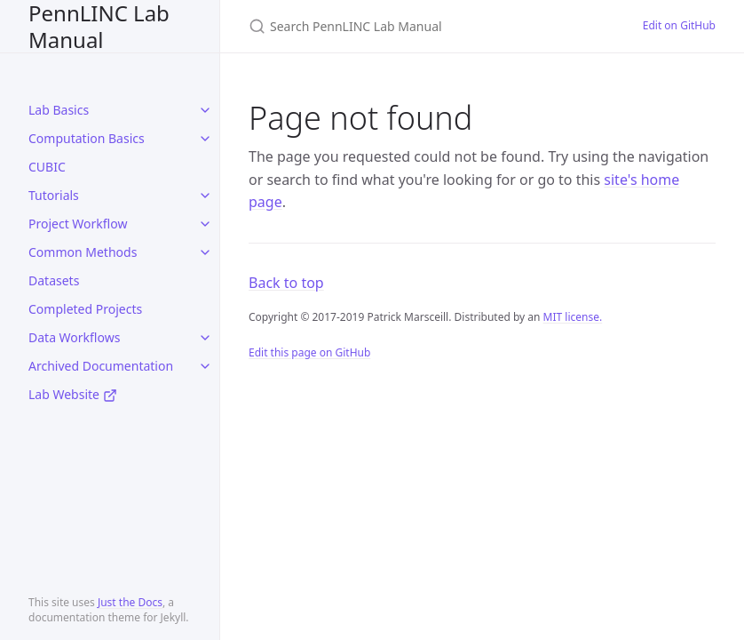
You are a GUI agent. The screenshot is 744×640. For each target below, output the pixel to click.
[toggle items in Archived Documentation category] (205, 366)
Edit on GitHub (679, 25)
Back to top (286, 282)
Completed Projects (85, 308)
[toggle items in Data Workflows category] (205, 338)
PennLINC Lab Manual (99, 26)
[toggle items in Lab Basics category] (205, 110)
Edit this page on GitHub (309, 352)
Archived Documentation (100, 365)
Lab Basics (58, 109)
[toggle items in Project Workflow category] (205, 224)
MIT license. (573, 316)
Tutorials (53, 195)
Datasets (53, 280)
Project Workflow (77, 223)
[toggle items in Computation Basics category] (205, 138)
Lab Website (72, 394)
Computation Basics (86, 138)
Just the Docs (130, 602)
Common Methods (82, 252)
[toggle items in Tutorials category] (205, 195)
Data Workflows (74, 337)
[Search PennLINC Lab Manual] (424, 26)
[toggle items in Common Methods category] (205, 252)
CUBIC (47, 166)
